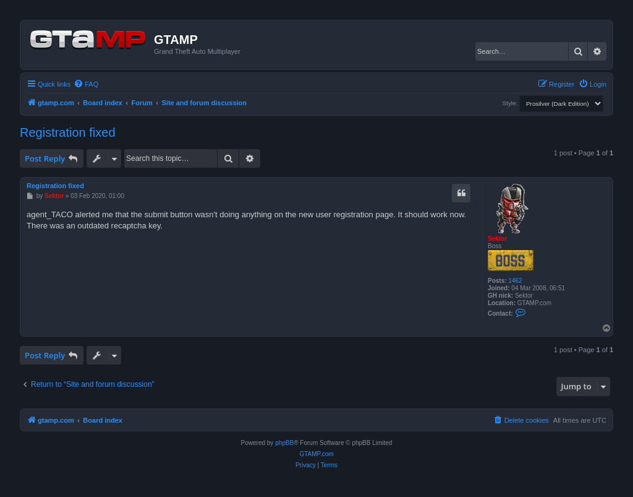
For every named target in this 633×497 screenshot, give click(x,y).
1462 (515, 280)
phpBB (284, 442)
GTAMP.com (316, 454)
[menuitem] (86, 84)
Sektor (497, 238)
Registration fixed (68, 132)
